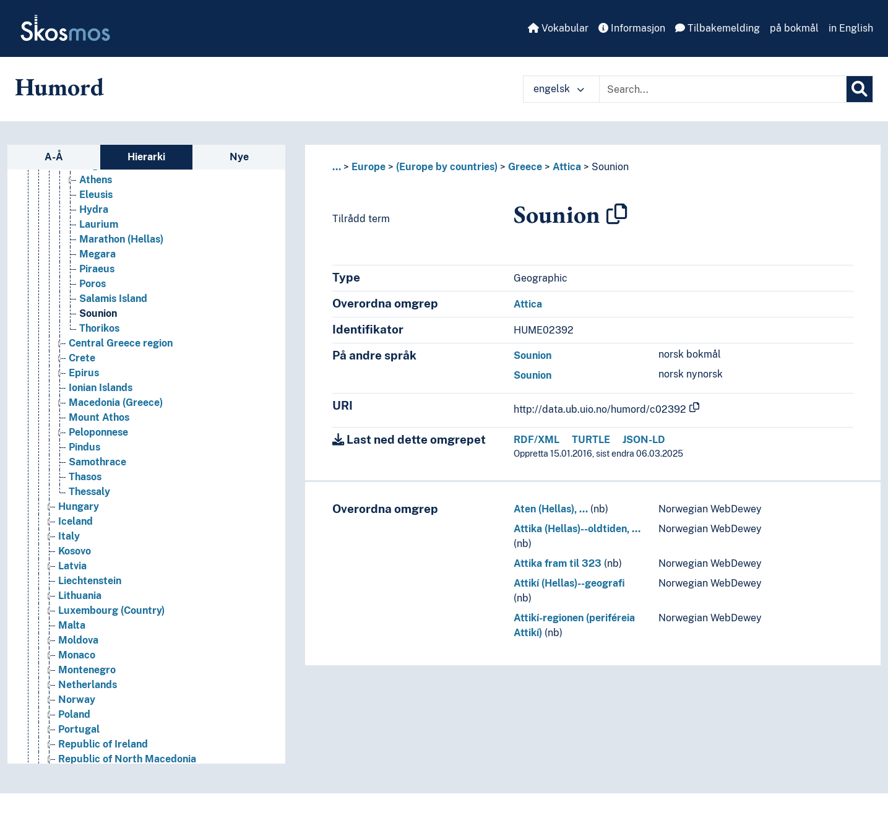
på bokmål (794, 28)
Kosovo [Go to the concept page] (74, 551)
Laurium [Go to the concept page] (98, 224)
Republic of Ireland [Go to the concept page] (103, 744)
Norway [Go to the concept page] (76, 699)
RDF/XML (536, 440)
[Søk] (859, 89)
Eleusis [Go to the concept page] (96, 194)
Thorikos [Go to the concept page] (99, 328)
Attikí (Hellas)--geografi (569, 583)
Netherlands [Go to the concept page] (87, 685)
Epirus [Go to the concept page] (84, 373)
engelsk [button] (558, 89)
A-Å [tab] (54, 157)
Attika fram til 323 (557, 563)
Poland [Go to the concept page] (74, 714)
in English (851, 28)
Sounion (610, 167)
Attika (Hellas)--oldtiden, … (577, 529)
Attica (567, 167)
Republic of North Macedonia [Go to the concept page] (127, 759)
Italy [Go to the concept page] (69, 536)
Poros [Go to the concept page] (92, 284)
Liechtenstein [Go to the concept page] (89, 581)
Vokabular (558, 28)
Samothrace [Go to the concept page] (97, 462)
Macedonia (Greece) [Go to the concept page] (116, 402)
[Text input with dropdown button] (723, 89)
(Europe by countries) (447, 167)
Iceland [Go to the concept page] (75, 521)
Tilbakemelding (717, 28)
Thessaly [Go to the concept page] (89, 492)
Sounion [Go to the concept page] (98, 313)
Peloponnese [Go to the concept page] (98, 432)
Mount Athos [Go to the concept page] (99, 417)
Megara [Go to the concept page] (97, 254)
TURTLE (591, 440)
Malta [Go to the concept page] (71, 625)
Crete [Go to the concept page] (82, 358)
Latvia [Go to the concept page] (72, 566)
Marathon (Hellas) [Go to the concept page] (121, 239)
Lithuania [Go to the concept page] (79, 595)
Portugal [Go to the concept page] (79, 729)
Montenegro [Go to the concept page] (87, 670)
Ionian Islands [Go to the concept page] (100, 388)
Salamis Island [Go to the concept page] (113, 298)
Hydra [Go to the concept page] (93, 209)
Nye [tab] (239, 157)
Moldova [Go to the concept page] (78, 640)
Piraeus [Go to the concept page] (96, 269)
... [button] (336, 167)
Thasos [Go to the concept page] (85, 477)
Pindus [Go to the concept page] (84, 447)
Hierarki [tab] (146, 157)
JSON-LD (644, 440)
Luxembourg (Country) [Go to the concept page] (111, 610)
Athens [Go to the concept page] (95, 180)
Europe (368, 167)
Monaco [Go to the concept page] (76, 655)
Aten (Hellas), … (551, 509)
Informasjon (631, 28)
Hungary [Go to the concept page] (78, 506)
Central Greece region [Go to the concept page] (121, 343)
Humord (59, 87)
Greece (525, 167)
